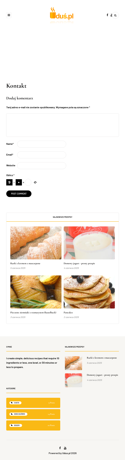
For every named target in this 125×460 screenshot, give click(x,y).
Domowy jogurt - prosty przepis (79, 265)
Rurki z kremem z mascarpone (25, 265)
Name (10, 143)
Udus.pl (66, 453)
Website (10, 165)
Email (9, 154)
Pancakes (68, 314)
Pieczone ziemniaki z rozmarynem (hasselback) (33, 314)
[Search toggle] (115, 15)
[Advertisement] (62, 58)
